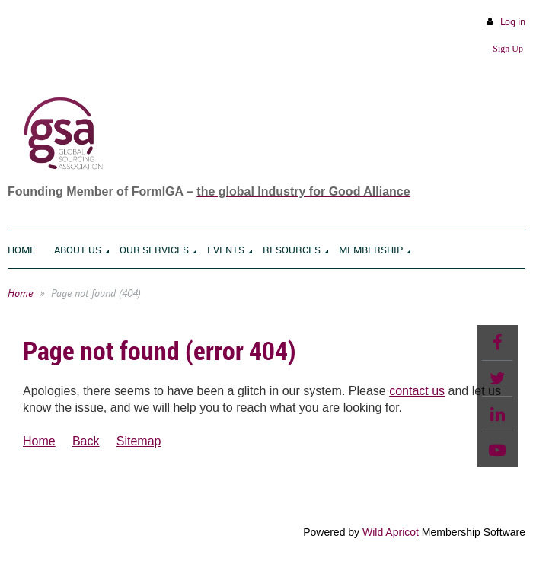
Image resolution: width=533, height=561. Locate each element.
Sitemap (138, 441)
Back (86, 441)
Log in (512, 21)
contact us (417, 390)
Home (20, 293)
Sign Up (508, 48)
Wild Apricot (390, 532)
